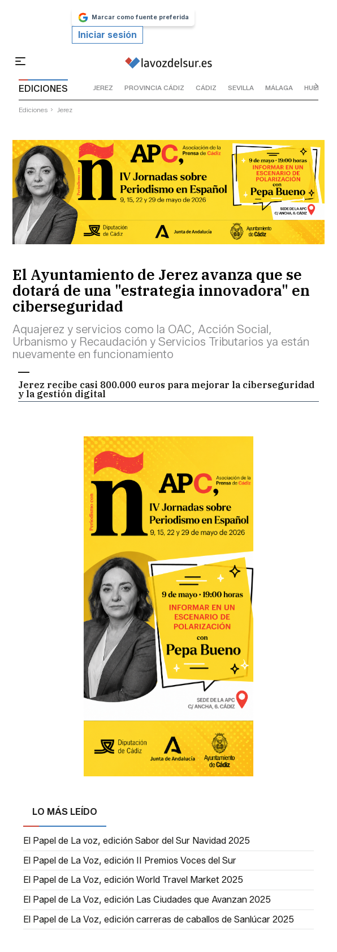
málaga (279, 87)
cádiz (206, 87)
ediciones (33, 109)
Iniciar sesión (107, 34)
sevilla (241, 87)
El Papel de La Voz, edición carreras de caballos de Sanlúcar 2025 (158, 920)
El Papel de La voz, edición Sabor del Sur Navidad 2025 (136, 841)
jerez (103, 87)
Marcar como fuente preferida (133, 17)
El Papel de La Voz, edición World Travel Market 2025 (133, 880)
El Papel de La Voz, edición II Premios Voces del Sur (129, 861)
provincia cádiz (154, 87)
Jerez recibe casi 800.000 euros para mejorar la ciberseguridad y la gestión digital (166, 389)
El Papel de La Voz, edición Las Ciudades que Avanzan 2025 (147, 900)
